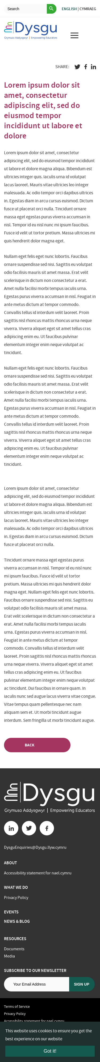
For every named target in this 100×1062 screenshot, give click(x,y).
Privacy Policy (16, 897)
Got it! (50, 1051)
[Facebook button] (47, 828)
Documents (14, 949)
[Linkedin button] (11, 828)
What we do (16, 887)
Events (11, 912)
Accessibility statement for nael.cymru (38, 873)
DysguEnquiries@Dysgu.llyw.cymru (35, 847)
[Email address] (36, 984)
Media (9, 956)
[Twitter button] (29, 828)
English (69, 8)
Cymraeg (88, 8)
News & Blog (17, 921)
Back (37, 745)
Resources (15, 938)
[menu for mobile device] (74, 35)
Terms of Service (17, 1006)
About (10, 863)
